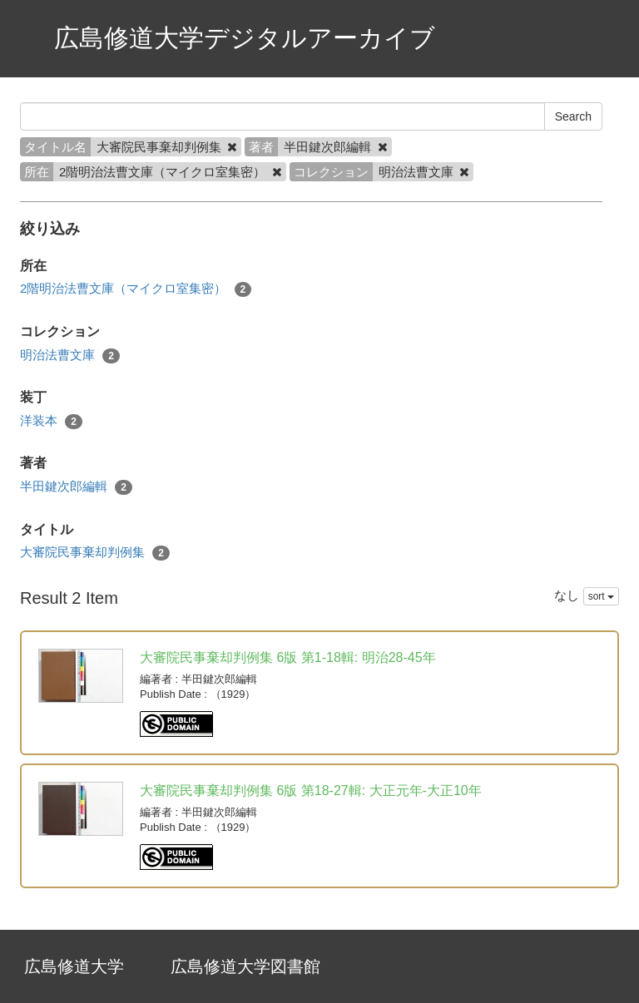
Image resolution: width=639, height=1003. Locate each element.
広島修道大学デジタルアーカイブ (244, 38)
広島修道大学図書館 (245, 966)
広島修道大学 (74, 966)
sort (601, 596)
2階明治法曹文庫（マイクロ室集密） (135, 289)
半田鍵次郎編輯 (76, 487)
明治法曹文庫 (70, 355)
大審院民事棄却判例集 (95, 553)
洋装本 (51, 421)
